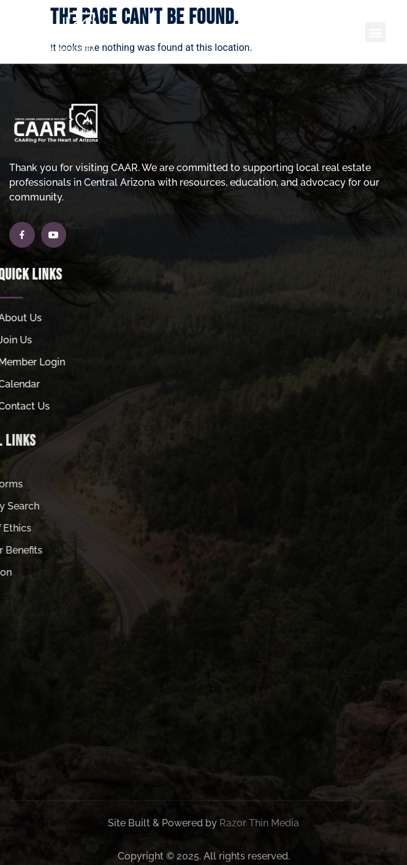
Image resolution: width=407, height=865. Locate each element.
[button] (375, 32)
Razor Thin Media (259, 842)
